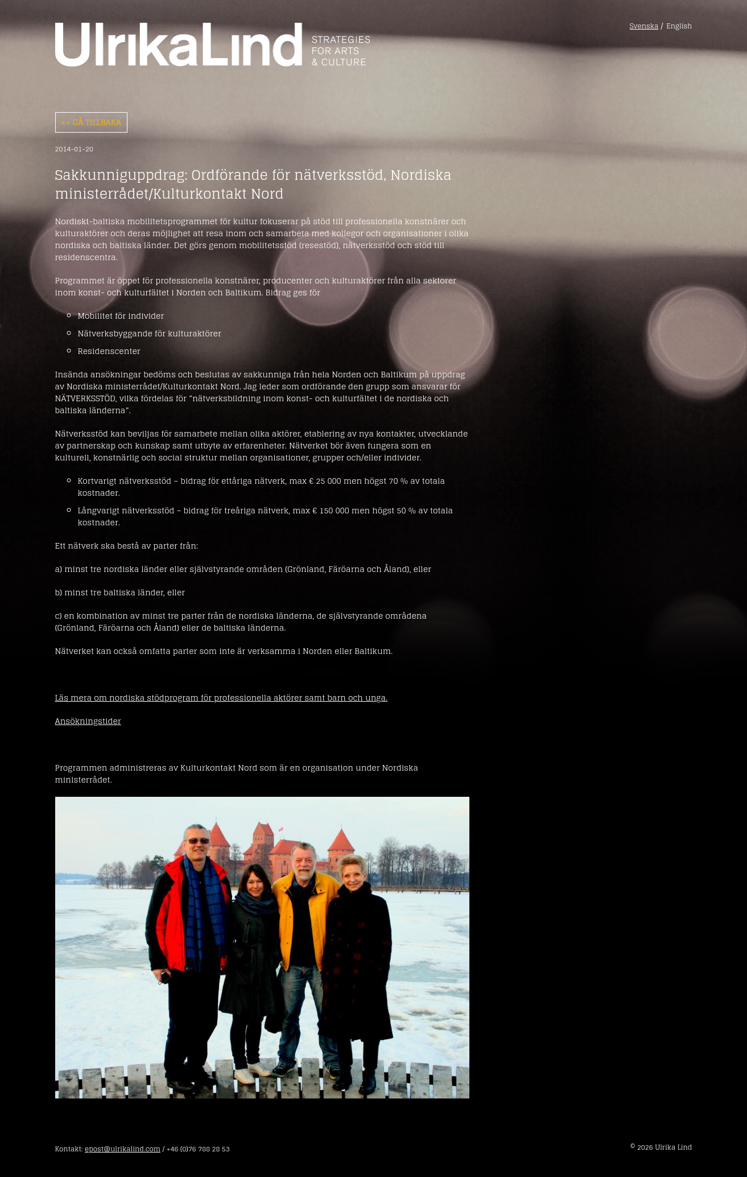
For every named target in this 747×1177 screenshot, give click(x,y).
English (679, 26)
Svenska (644, 26)
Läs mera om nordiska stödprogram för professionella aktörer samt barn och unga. (221, 697)
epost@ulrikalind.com (122, 1149)
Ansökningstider (88, 721)
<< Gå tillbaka (91, 122)
